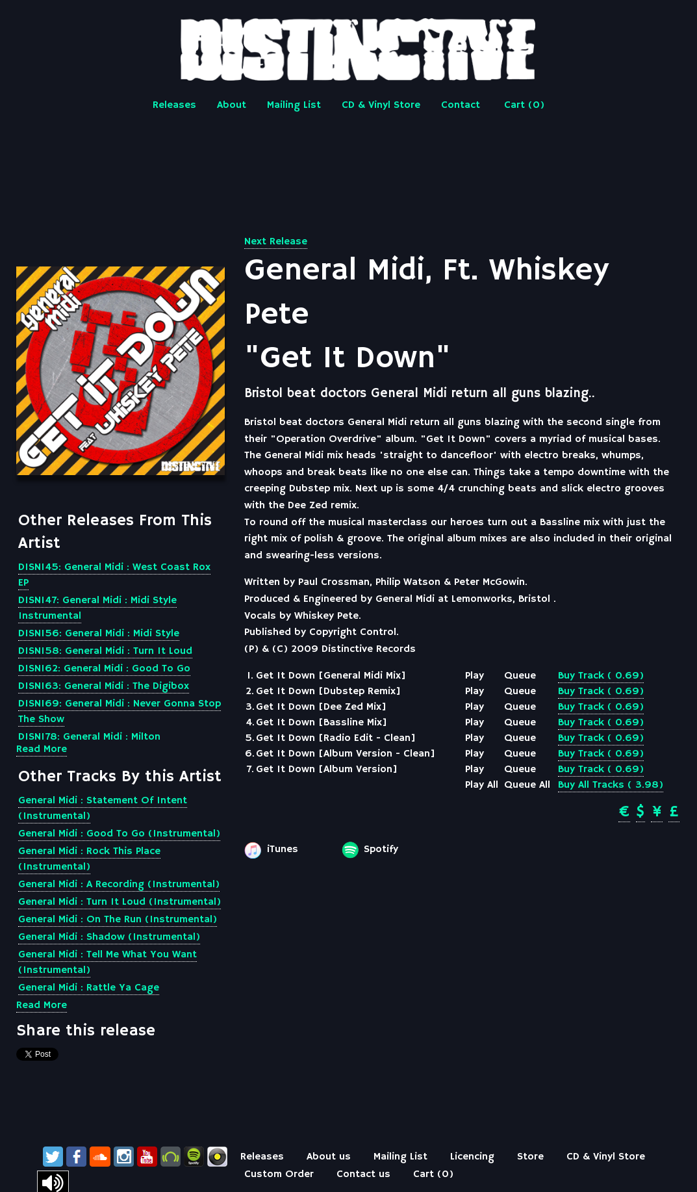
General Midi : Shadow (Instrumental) (109, 937)
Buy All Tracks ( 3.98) (610, 785)
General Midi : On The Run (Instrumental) (117, 919)
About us (329, 1156)
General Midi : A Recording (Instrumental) (119, 884)
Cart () (524, 105)
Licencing (472, 1156)
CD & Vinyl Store (381, 105)
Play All (481, 785)
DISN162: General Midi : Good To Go (104, 668)
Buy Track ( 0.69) (601, 675)
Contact (460, 105)
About (231, 105)
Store (530, 1156)
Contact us (363, 1174)
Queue (520, 676)
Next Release (275, 241)
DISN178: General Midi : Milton (89, 737)
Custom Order (279, 1174)
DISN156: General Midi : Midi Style (98, 633)
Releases (174, 105)
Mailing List (294, 105)
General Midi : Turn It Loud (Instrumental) (119, 902)
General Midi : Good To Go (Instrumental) (119, 833)
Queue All (527, 785)
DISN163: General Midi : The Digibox (103, 686)
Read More (41, 749)
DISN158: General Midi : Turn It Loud (105, 651)
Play (474, 676)
